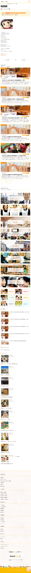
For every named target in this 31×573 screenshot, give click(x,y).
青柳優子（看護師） (4, 497)
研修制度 (2, 508)
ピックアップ (12, 356)
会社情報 (2, 482)
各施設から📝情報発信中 (5, 374)
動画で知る (3, 486)
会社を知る (3, 474)
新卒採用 (2, 518)
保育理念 (2, 477)
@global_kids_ (3, 55)
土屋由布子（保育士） (5, 499)
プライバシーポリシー (5, 544)
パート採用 (3, 521)
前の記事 (7, 59)
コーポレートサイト (4, 546)
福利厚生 (2, 512)
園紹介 (2, 538)
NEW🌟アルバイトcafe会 (5, 419)
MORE (6, 181)
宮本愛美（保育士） (4, 495)
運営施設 (2, 526)
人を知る (2, 489)
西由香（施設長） (4, 492)
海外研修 (2, 510)
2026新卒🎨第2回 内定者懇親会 (6, 397)
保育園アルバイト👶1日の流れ (6, 408)
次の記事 (23, 59)
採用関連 (18, 456)
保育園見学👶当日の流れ (5, 452)
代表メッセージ (3, 479)
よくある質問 (3, 506)
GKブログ (3, 533)
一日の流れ (3, 505)
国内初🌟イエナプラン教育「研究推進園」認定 (9, 363)
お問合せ (2, 548)
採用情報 (2, 515)
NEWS (2, 484)
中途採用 (2, 519)
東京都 (2, 529)
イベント (2, 523)
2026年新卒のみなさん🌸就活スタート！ (8, 430)
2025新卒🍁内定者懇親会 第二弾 (7, 463)
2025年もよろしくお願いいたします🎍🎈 (8, 441)
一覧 (15, 59)
